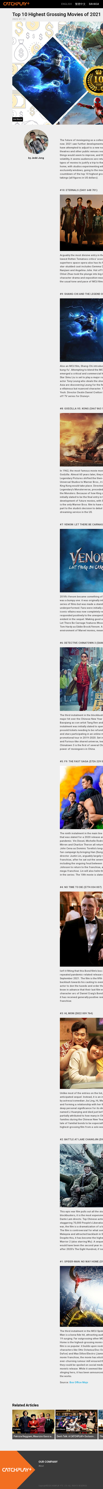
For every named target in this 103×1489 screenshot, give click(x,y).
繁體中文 (80, 4)
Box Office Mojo (79, 1382)
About (41, 1466)
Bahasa (94, 4)
